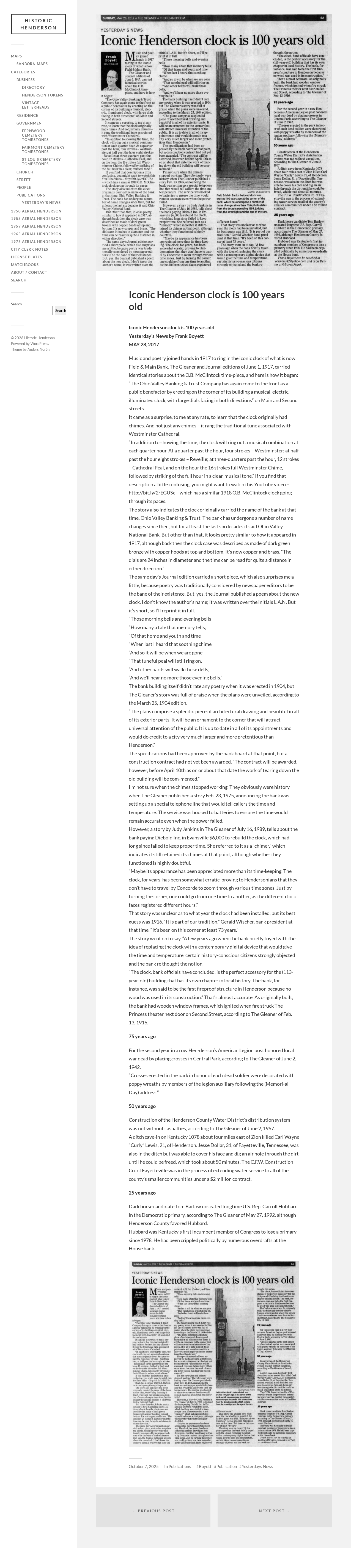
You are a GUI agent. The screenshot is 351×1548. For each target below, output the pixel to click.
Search (19, 280)
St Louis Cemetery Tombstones (41, 161)
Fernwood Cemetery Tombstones (35, 135)
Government (30, 123)
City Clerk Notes (29, 249)
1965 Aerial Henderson (36, 234)
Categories (23, 72)
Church (25, 172)
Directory (33, 87)
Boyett (205, 1466)
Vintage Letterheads (36, 105)
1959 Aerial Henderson (36, 226)
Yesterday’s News (41, 202)
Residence (27, 115)
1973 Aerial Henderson (36, 241)
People (24, 187)
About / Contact (29, 272)
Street (24, 180)
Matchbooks (25, 264)
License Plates (26, 257)
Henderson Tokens (42, 95)
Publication (226, 1466)
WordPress (39, 343)
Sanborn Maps (32, 64)
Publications (31, 195)
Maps (16, 56)
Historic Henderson (38, 24)
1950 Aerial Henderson (36, 211)
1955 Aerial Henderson (36, 218)
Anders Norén (39, 349)
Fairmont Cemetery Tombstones (43, 149)
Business (26, 80)
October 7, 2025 (144, 1466)
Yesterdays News (257, 1466)
